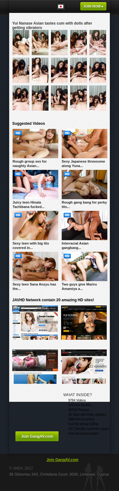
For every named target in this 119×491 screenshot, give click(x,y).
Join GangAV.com (37, 436)
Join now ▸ (93, 6)
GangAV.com (28, 6)
